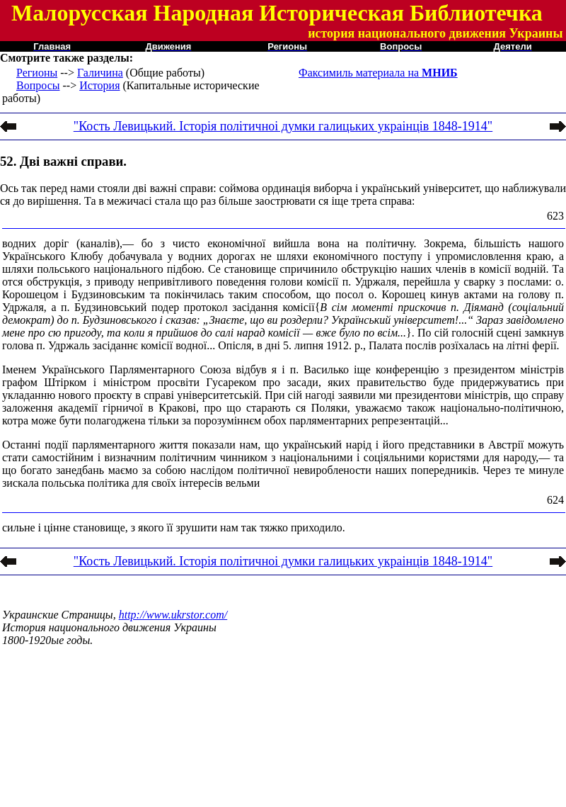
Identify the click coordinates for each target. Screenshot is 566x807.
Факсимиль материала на (378, 73)
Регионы (36, 73)
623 (555, 216)
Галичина (100, 73)
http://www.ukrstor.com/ (173, 615)
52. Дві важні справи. (63, 161)
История (99, 85)
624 (555, 500)
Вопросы (37, 85)
